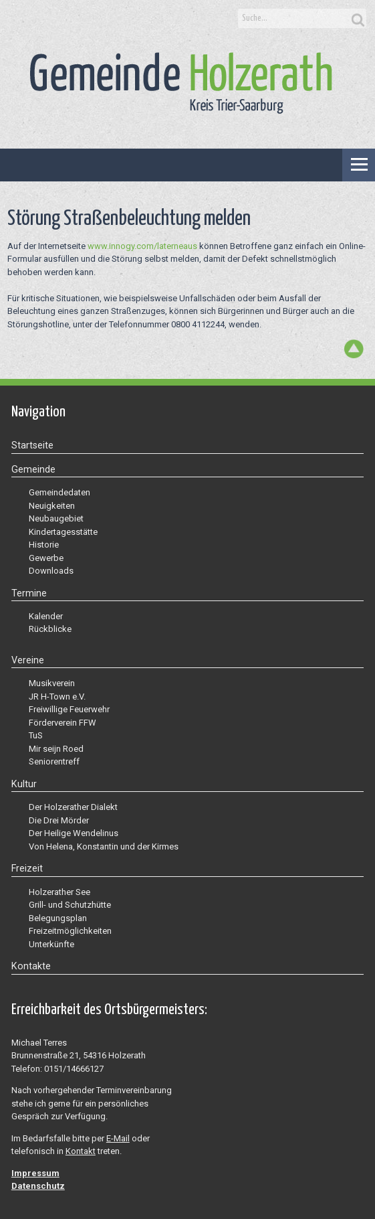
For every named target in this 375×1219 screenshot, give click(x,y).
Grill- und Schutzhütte (70, 905)
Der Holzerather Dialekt (73, 807)
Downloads (51, 571)
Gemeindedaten (59, 492)
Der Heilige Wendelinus (73, 833)
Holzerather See (59, 892)
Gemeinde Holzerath (181, 83)
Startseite (32, 445)
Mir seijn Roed (56, 749)
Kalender (46, 616)
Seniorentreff (54, 761)
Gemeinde (33, 469)
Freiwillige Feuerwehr (69, 709)
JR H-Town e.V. (57, 697)
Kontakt (81, 1151)
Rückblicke (50, 629)
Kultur (24, 784)
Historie (44, 545)
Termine (29, 593)
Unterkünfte (51, 944)
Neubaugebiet (56, 518)
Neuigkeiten (52, 506)
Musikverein (52, 683)
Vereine (27, 660)
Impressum (35, 1173)
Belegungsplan (58, 918)
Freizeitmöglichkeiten (70, 931)
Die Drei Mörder (59, 820)
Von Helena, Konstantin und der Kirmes (103, 846)
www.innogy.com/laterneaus (142, 246)
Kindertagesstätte (63, 532)
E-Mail (118, 1138)
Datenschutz (38, 1186)
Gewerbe (46, 558)
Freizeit (27, 868)
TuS (36, 735)
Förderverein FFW (62, 723)
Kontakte (31, 966)
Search (356, 18)
